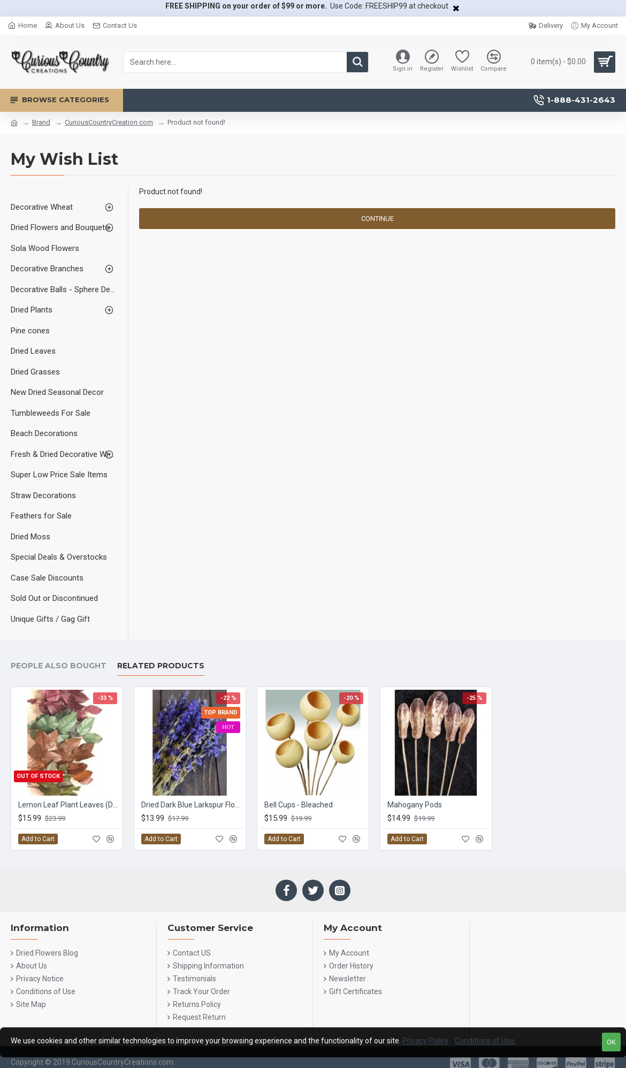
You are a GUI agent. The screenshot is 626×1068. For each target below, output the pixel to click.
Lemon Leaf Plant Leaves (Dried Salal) (69, 804)
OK (611, 1042)
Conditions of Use (484, 1040)
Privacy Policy (425, 1040)
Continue (377, 219)
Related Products (160, 665)
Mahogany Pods (414, 804)
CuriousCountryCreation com (109, 122)
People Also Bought (58, 665)
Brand (41, 122)
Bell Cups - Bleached (298, 804)
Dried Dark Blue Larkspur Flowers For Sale (192, 804)
